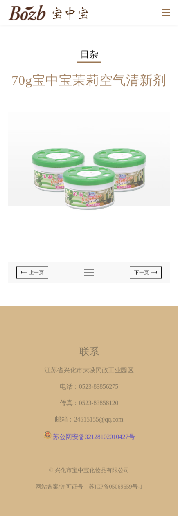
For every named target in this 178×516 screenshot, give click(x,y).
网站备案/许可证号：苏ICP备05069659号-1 (89, 488)
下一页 (141, 273)
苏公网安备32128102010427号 (94, 438)
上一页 (36, 273)
